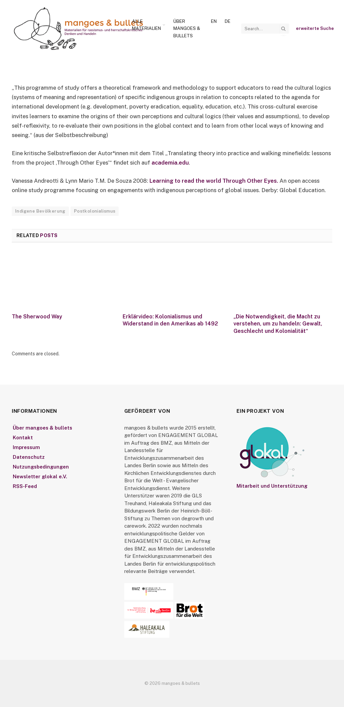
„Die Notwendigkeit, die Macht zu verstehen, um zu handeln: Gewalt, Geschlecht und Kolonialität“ (277, 324)
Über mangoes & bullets (186, 28)
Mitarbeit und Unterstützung (271, 486)
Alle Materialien (146, 24)
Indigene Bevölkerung (40, 211)
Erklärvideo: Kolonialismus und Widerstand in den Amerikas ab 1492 (170, 320)
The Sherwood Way (37, 316)
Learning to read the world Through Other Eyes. (213, 180)
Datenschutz (29, 457)
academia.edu (170, 162)
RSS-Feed (25, 486)
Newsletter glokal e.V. (40, 476)
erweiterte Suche (315, 28)
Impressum (26, 447)
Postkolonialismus (95, 211)
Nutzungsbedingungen (41, 467)
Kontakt (23, 437)
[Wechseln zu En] (214, 21)
